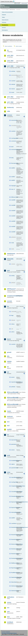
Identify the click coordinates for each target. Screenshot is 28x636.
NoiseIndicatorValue (13, 539)
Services (4, 27)
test (8, 607)
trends (12, 92)
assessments (13, 120)
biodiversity (10, 107)
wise (8, 616)
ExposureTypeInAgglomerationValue (13, 501)
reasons (13, 88)
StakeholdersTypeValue (13, 577)
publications (10, 597)
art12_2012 (10, 55)
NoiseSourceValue (13, 553)
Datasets (4, 14)
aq (8, 50)
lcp (8, 434)
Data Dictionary (12, 9)
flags (12, 315)
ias (8, 366)
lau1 (8, 421)
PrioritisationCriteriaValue (13, 558)
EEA (8, 1)
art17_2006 (10, 66)
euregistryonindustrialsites (11, 295)
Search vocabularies (8, 46)
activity (12, 275)
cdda (8, 111)
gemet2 (9, 352)
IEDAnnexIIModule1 (11, 392)
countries (13, 80)
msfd (8, 455)
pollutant (13, 386)
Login (17, 3)
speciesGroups (13, 467)
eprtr (8, 270)
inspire (9, 411)
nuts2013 (13, 215)
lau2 (8, 425)
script (12, 242)
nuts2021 (13, 226)
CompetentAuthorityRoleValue (13, 486)
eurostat (9, 301)
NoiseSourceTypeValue (13, 548)
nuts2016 (13, 221)
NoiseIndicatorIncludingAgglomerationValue (13, 527)
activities (13, 71)
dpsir (12, 146)
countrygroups (13, 138)
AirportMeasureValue (13, 477)
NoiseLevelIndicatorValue (13, 544)
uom (8, 611)
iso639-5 (13, 180)
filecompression (13, 163)
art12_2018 (10, 60)
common (9, 115)
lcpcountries (13, 439)
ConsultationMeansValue (13, 491)
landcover (10, 416)
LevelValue (13, 523)
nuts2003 (13, 200)
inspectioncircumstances (13, 382)
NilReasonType (13, 197)
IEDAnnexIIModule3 (11, 397)
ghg (8, 356)
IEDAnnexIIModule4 (11, 404)
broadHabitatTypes (13, 460)
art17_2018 (10, 102)
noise (8, 472)
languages (13, 185)
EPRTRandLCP (11, 289)
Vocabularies (5, 25)
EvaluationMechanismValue (13, 496)
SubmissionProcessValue (13, 586)
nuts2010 (13, 210)
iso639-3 (13, 176)
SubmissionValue (13, 590)
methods (13, 84)
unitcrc (12, 331)
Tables (3, 17)
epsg (12, 157)
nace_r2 (13, 189)
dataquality (10, 258)
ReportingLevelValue (13, 567)
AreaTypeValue (13, 482)
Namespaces (5, 30)
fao (8, 306)
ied (8, 372)
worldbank (10, 622)
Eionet (7, 9)
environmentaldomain (13, 149)
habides (9, 361)
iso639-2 (13, 168)
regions (13, 464)
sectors (13, 449)
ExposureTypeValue (13, 507)
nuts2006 (13, 205)
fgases (9, 339)
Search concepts (19, 46)
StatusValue (13, 582)
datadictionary (11, 253)
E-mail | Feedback (6, 631)
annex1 (12, 377)
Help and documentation (7, 12)
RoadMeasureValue (13, 572)
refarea (12, 324)
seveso (9, 602)
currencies (13, 141)
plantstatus (13, 444)
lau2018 (9, 429)
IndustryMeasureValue (13, 512)
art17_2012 (10, 96)
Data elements (5, 19)
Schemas (4, 22)
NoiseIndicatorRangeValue (13, 534)
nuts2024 (13, 231)
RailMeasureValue (13, 563)
